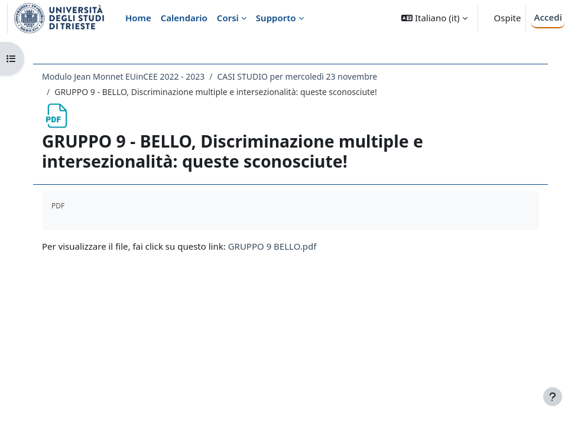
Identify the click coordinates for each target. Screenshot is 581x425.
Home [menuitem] (138, 18)
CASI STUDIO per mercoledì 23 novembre (298, 76)
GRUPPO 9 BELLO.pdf (272, 246)
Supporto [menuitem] (276, 18)
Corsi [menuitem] (228, 18)
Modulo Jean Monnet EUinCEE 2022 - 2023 (123, 76)
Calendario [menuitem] (184, 18)
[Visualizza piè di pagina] (552, 396)
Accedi (548, 17)
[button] (434, 18)
